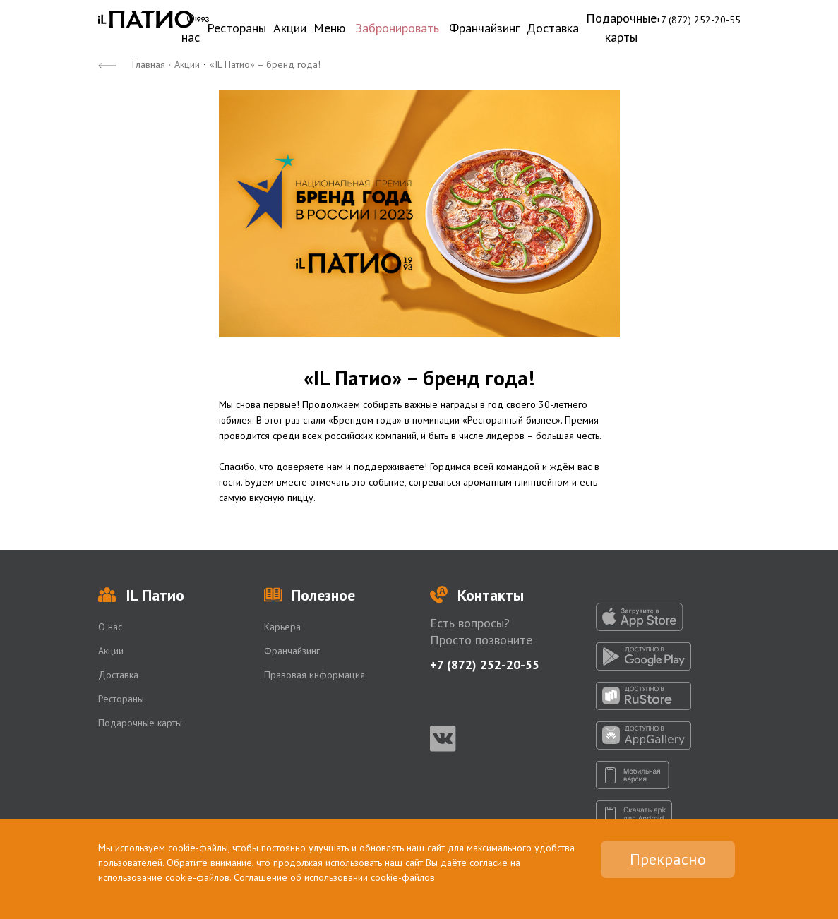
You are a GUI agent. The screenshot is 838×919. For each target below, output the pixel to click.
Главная (148, 64)
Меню (329, 28)
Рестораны (236, 28)
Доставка (553, 28)
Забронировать (397, 28)
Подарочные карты (621, 27)
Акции (289, 28)
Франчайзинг (484, 28)
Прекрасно (668, 859)
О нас (190, 27)
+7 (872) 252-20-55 (698, 19)
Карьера (282, 626)
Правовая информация (314, 674)
